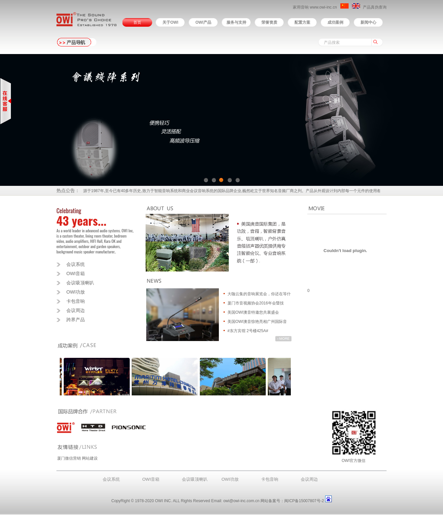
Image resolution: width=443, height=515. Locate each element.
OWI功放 (75, 292)
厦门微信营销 (69, 458)
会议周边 (75, 310)
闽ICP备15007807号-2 (304, 501)
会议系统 (75, 264)
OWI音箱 (75, 273)
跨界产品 (75, 319)
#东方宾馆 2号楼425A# (247, 331)
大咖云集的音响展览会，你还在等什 (259, 294)
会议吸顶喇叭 (80, 282)
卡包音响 (75, 301)
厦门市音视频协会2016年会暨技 (255, 303)
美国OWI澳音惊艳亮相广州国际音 (257, 321)
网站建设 (90, 458)
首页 (137, 22)
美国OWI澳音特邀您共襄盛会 (253, 312)
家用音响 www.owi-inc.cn (315, 7)
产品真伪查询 (375, 7)
